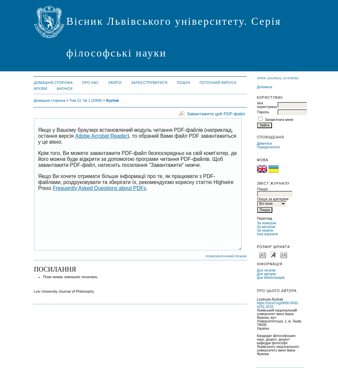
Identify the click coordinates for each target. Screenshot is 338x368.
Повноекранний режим (226, 256)
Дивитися (264, 143)
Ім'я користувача (267, 105)
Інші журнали (267, 234)
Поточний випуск (218, 83)
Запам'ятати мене (279, 120)
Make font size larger (284, 254)
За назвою (265, 230)
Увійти (115, 83)
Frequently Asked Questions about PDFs (99, 188)
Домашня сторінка (53, 83)
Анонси (65, 89)
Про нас (90, 83)
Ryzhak (112, 100)
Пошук (183, 83)
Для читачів (266, 270)
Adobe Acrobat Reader (101, 136)
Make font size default (273, 254)
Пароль (263, 112)
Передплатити (268, 147)
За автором (266, 227)
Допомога (264, 87)
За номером (266, 223)
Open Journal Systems (277, 78)
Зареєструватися (149, 83)
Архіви (40, 89)
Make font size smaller (262, 254)
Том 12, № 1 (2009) (85, 100)
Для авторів (266, 274)
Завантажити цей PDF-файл (216, 113)
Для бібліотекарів (271, 277)
